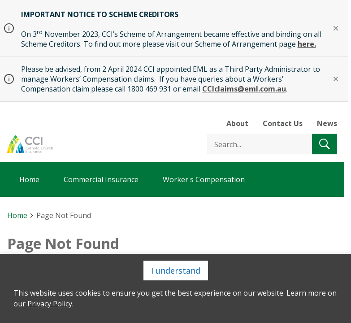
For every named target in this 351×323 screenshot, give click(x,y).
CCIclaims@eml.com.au (244, 89)
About (237, 123)
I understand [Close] (175, 270)
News (327, 123)
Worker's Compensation (204, 179)
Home (29, 179)
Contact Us (283, 123)
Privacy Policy (49, 304)
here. (307, 44)
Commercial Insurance (101, 179)
